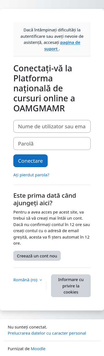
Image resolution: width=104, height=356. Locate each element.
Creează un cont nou (37, 256)
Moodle (38, 348)
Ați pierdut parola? (31, 174)
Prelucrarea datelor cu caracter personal (47, 333)
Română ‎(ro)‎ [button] (25, 279)
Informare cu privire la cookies (71, 286)
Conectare (30, 160)
